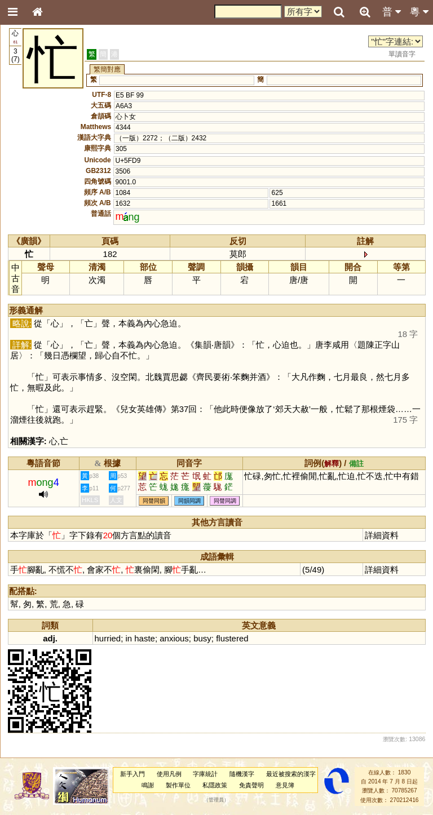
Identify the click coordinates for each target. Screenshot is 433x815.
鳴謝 (148, 785)
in (128, 638)
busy (202, 638)
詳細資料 (382, 535)
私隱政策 (214, 785)
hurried (108, 638)
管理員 (216, 800)
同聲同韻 (154, 501)
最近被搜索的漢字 (291, 773)
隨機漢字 (241, 773)
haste (144, 638)
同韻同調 (189, 501)
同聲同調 (225, 501)
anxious (174, 638)
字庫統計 (205, 773)
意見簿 (285, 785)
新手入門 (132, 773)
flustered (232, 638)
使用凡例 (169, 773)
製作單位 (178, 785)
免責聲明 (251, 785)
